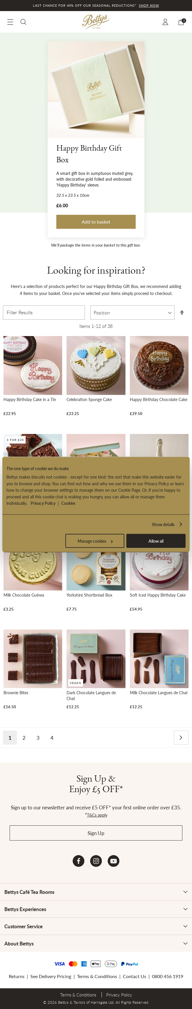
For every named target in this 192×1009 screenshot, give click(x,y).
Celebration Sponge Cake (89, 399)
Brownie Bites (16, 692)
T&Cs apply (97, 815)
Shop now (149, 5)
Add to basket (96, 221)
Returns (17, 976)
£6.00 (62, 205)
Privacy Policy (43, 503)
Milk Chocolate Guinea (24, 595)
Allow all (156, 541)
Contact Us (134, 976)
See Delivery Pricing (50, 976)
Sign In (166, 22)
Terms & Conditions (97, 976)
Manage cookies (95, 541)
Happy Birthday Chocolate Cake (158, 399)
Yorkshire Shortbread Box (89, 595)
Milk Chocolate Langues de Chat (159, 692)
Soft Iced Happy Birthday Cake (158, 595)
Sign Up (96, 832)
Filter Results (20, 312)
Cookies (68, 503)
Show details (163, 524)
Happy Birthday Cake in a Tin (30, 399)
